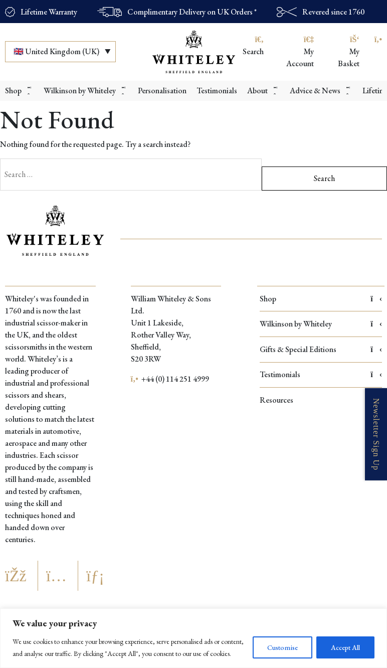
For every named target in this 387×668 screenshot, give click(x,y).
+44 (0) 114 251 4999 (170, 379)
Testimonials (321, 374)
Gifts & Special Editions (321, 349)
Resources (321, 400)
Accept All (345, 647)
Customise (282, 647)
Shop (321, 298)
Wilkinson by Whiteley (321, 323)
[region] (193, 638)
